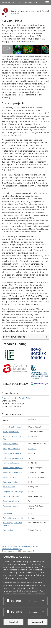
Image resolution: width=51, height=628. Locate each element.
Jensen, (6, 467)
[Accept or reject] (9, 600)
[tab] (25, 336)
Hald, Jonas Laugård (11, 463)
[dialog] (25, 590)
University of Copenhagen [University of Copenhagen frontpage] (12, 549)
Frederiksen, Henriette (12, 453)
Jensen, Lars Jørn (9, 477)
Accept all (37, 622)
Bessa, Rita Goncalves (11, 448)
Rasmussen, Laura (10, 506)
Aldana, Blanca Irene (11, 432)
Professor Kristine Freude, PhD (16, 398)
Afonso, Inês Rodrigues (12, 427)
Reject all (13, 622)
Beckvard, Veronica (10, 444)
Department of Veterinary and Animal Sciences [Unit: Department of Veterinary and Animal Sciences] (20, 546)
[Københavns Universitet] (5, 12)
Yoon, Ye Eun (8, 530)
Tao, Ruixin (7, 513)
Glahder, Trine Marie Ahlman (14, 458)
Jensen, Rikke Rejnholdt (12, 472)
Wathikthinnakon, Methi (13, 518)
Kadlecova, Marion (10, 482)
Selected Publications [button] (14, 336)
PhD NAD (32, 448)
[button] (47, 2)
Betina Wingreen (15, 467)
